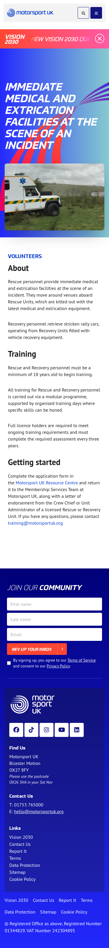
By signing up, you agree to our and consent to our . (54, 663)
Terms (15, 858)
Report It (18, 851)
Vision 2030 (21, 837)
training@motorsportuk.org (35, 523)
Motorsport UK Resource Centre (47, 483)
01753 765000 (28, 805)
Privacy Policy (58, 666)
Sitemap (17, 872)
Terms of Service (81, 660)
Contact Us (20, 844)
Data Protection (24, 865)
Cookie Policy (22, 879)
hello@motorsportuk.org (38, 811)
